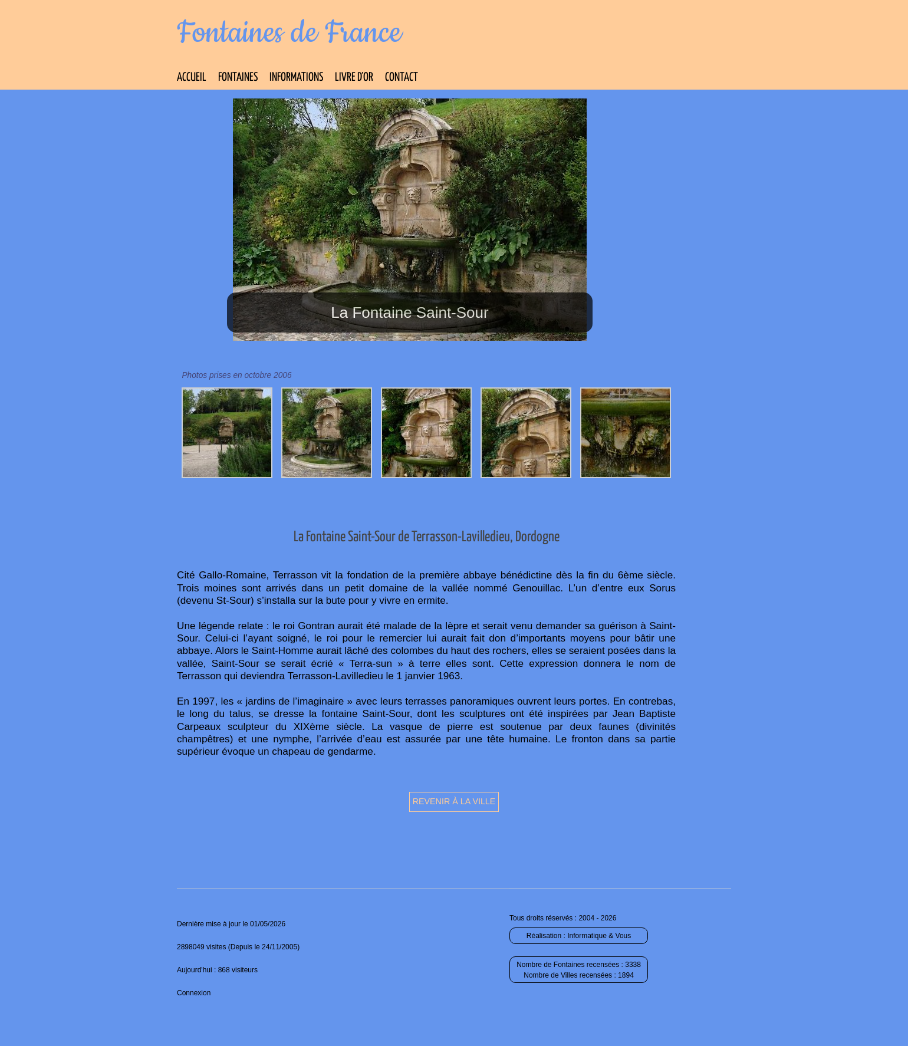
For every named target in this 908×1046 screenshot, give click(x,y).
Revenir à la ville (454, 801)
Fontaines (238, 77)
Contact (401, 77)
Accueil (191, 77)
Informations (296, 77)
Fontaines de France (289, 33)
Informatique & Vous (599, 936)
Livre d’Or (354, 77)
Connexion (193, 993)
